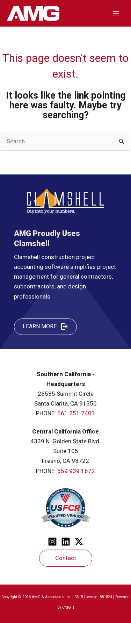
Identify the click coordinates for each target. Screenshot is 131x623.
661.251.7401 (76, 413)
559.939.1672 (76, 470)
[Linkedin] (65, 541)
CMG (67, 607)
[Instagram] (52, 541)
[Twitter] (78, 541)
